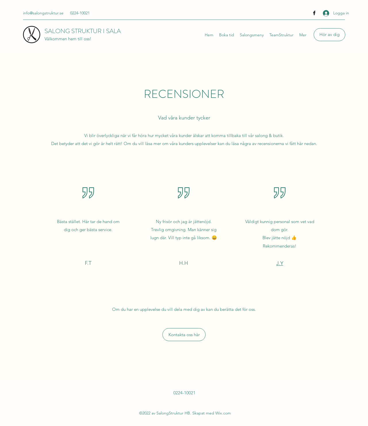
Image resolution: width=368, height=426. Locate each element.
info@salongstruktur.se (43, 13)
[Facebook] (314, 13)
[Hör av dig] (329, 34)
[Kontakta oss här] (184, 334)
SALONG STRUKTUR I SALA (83, 30)
